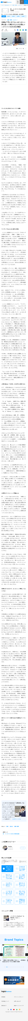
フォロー (23, 847)
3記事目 (13, 16)
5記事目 (23, 16)
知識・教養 (15, 5)
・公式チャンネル (16, 819)
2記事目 (8, 16)
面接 (7, 826)
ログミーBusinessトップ (6, 5)
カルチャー (20, 5)
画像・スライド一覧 (20, 48)
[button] (23, 861)
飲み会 (11, 826)
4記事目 (18, 16)
